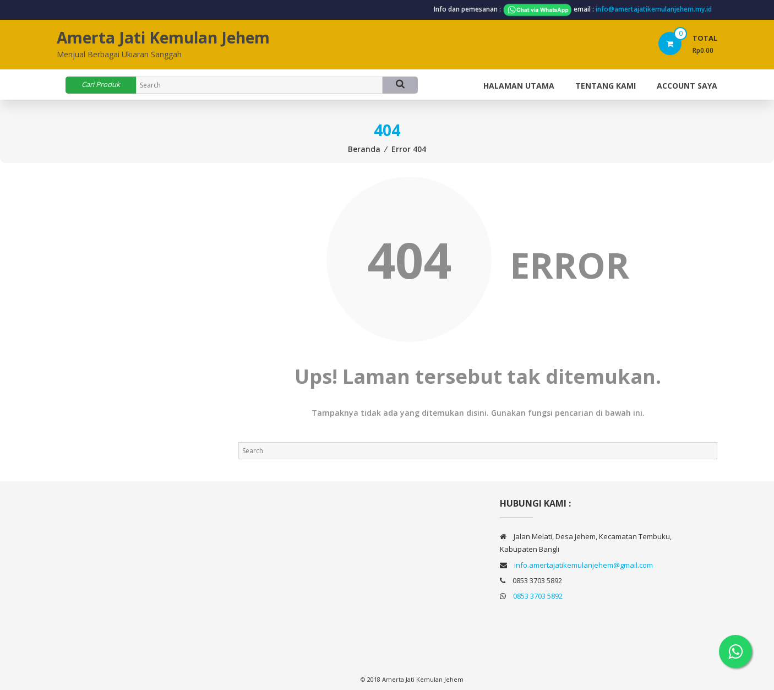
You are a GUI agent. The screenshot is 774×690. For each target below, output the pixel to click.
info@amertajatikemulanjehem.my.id (654, 9)
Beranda (364, 149)
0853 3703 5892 (538, 596)
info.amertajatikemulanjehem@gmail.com (583, 565)
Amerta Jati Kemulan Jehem (163, 37)
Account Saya (687, 85)
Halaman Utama (518, 85)
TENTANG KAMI (605, 85)
